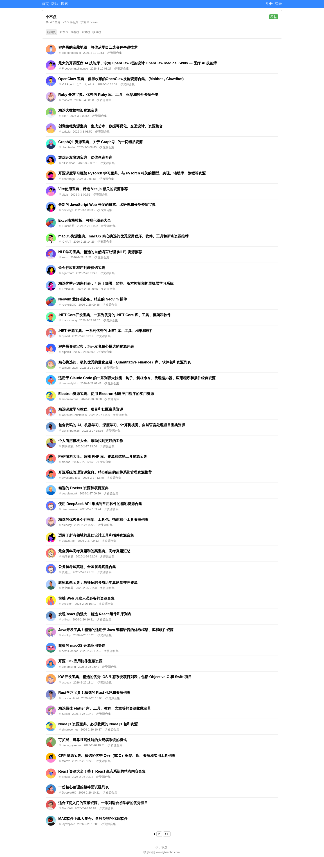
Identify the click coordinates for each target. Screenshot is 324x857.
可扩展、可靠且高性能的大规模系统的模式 (92, 740)
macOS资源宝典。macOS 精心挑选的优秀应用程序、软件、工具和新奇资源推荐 (123, 236)
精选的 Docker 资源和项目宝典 (83, 488)
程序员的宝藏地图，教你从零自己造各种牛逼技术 (97, 47)
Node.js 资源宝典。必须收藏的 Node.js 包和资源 (98, 724)
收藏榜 (96, 32)
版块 (54, 4)
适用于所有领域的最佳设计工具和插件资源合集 (96, 535)
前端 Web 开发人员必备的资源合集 (86, 598)
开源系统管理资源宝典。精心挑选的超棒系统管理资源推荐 (105, 472)
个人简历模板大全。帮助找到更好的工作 (90, 441)
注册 (269, 4)
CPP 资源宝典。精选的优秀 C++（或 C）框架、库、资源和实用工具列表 (116, 756)
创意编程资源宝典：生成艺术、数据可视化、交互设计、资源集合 (110, 126)
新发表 (63, 32)
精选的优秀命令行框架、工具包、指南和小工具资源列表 (103, 519)
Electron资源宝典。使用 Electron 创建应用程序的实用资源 (106, 394)
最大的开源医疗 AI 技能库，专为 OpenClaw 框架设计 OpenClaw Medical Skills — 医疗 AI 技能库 (137, 63)
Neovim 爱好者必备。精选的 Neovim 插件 (92, 299)
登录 (278, 4)
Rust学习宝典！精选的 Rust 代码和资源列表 (94, 693)
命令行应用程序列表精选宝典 (81, 268)
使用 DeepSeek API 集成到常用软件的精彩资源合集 (100, 504)
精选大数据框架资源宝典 (78, 110)
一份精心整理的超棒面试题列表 (83, 787)
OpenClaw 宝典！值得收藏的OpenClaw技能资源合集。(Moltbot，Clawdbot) (121, 79)
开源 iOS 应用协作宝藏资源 (80, 661)
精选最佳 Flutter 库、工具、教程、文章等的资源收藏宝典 (104, 708)
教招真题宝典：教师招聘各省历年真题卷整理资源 (97, 582)
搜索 (64, 4)
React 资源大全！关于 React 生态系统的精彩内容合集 (102, 771)
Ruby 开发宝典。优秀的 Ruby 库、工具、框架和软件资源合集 (108, 95)
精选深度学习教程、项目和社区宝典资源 (90, 409)
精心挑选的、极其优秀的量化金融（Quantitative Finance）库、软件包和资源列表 (124, 362)
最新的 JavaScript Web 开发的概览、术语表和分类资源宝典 (106, 205)
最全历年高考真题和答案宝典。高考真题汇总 (94, 551)
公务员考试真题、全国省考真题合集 (87, 567)
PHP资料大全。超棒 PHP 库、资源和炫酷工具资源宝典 (102, 456)
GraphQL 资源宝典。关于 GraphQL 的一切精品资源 (100, 142)
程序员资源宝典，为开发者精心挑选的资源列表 (96, 346)
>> (167, 834)
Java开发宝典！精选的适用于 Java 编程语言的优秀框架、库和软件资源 (115, 630)
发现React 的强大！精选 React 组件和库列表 (94, 614)
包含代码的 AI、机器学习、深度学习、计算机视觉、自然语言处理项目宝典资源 (121, 425)
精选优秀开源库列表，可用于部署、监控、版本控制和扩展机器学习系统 (115, 283)
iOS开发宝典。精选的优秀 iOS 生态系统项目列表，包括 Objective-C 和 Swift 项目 (125, 677)
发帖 (273, 17)
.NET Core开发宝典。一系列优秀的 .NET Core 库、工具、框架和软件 (114, 315)
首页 (45, 4)
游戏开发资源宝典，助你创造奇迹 (85, 157)
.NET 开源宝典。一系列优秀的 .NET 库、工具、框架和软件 (105, 331)
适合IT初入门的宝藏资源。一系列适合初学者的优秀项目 (103, 803)
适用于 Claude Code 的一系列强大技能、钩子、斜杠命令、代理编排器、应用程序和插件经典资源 (137, 378)
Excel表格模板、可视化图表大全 (84, 220)
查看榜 (74, 32)
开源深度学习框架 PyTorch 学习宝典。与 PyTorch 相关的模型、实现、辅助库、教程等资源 (132, 173)
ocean (94, 22)
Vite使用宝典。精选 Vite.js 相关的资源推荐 (93, 189)
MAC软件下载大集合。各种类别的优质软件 (93, 819)
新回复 (51, 32)
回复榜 (85, 32)
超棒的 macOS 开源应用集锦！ (83, 645)
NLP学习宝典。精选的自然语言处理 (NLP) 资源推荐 (100, 252)
